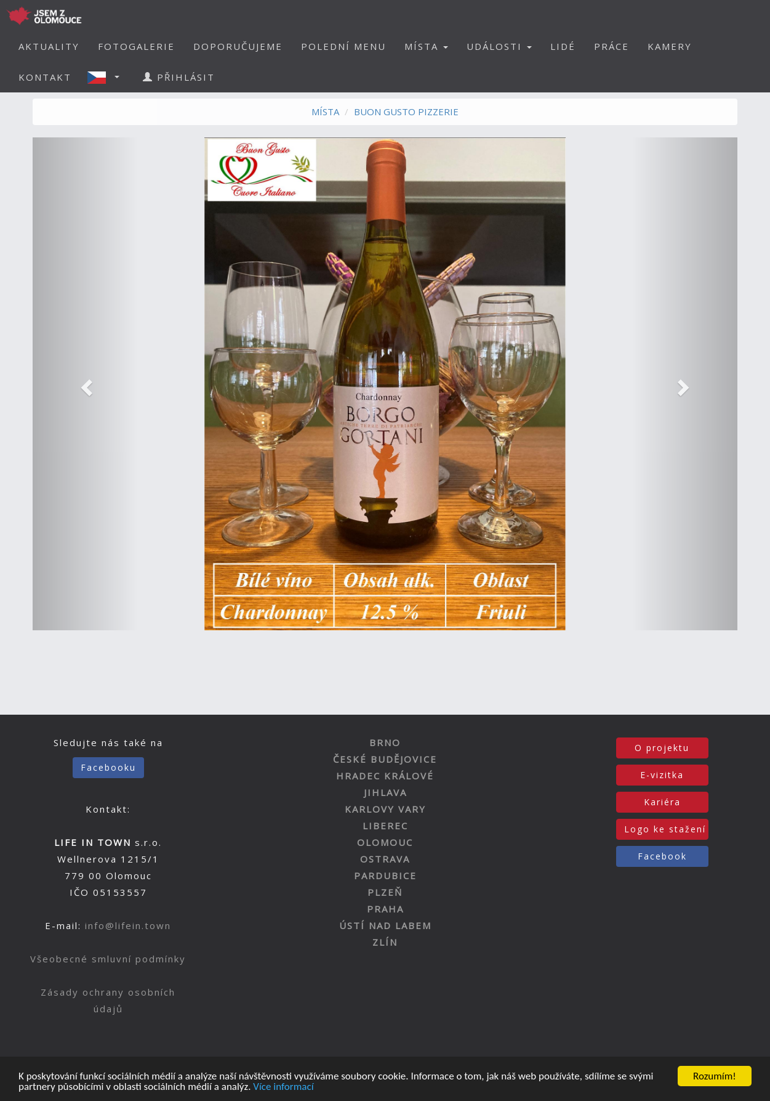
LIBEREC (385, 825)
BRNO (385, 742)
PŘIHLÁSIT (179, 77)
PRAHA (385, 909)
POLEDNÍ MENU (343, 46)
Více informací (283, 1087)
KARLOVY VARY (385, 809)
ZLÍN (385, 942)
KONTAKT (44, 77)
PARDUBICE (385, 875)
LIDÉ (562, 46)
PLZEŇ (385, 892)
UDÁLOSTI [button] (499, 46)
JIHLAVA (385, 792)
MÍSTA (325, 111)
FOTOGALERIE (136, 46)
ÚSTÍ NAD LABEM (385, 925)
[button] (107, 77)
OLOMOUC (385, 842)
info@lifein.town (128, 925)
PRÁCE (611, 46)
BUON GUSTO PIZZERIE (406, 111)
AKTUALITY (48, 46)
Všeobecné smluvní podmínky (108, 959)
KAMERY (670, 46)
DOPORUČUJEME (238, 46)
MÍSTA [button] (426, 46)
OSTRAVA (385, 859)
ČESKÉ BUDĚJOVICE (385, 759)
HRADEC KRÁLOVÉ (385, 776)
